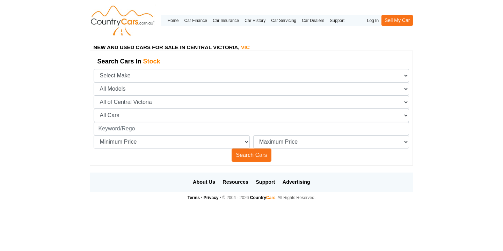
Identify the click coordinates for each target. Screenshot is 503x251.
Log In (373, 20)
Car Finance (195, 20)
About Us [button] (204, 182)
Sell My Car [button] (397, 20)
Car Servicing (283, 20)
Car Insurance (226, 20)
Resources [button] (235, 182)
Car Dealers (313, 20)
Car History (255, 20)
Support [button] (265, 182)
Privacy (211, 197)
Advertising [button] (296, 182)
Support (337, 20)
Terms (194, 197)
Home (172, 20)
